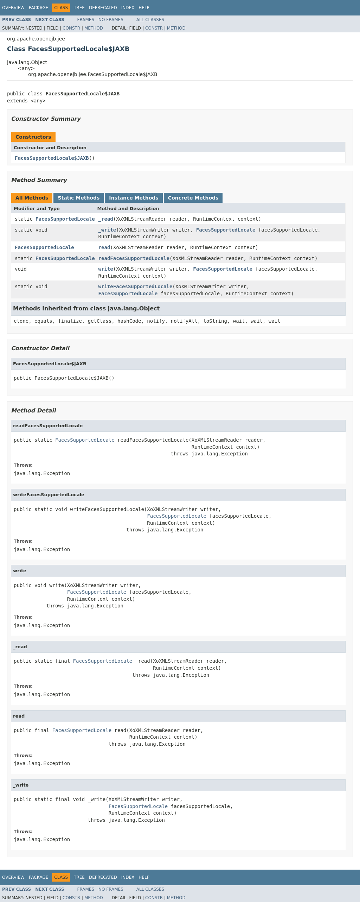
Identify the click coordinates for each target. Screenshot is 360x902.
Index (128, 7)
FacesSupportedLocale (65, 219)
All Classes (150, 19)
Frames (86, 19)
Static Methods (78, 198)
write (105, 269)
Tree (79, 7)
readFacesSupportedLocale (133, 258)
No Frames (110, 19)
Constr (71, 28)
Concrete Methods (193, 198)
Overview (13, 7)
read (104, 247)
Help (144, 7)
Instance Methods (133, 198)
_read (105, 219)
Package (38, 7)
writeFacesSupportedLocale (135, 286)
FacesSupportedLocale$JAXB (52, 158)
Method (93, 28)
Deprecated (103, 7)
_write (107, 230)
